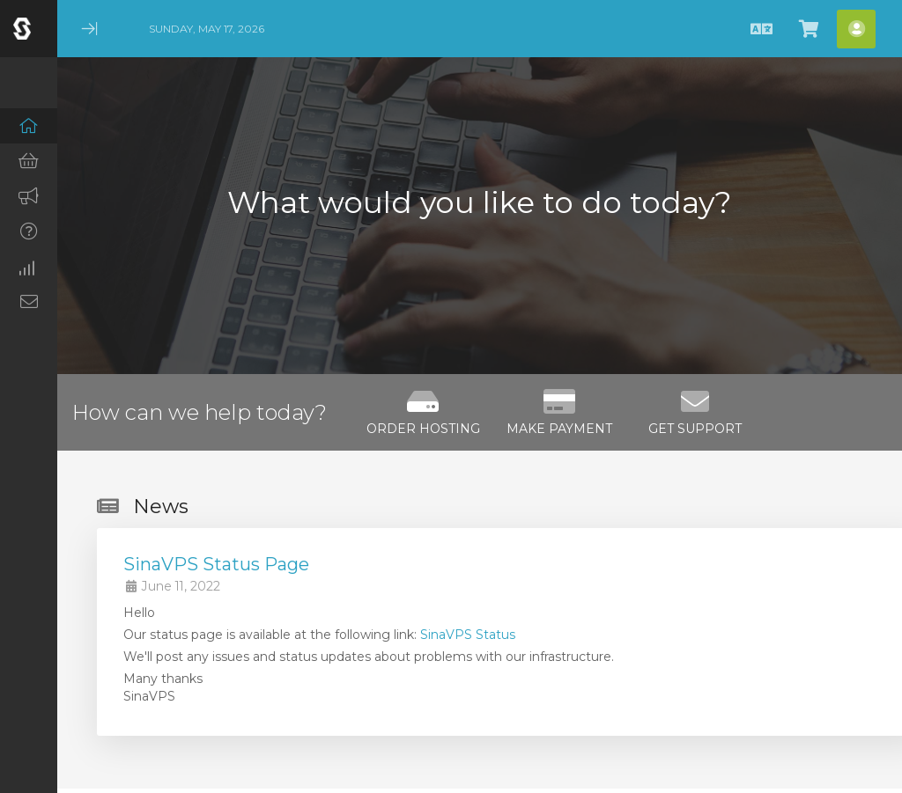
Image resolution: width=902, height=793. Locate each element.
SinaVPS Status (467, 634)
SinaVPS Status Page (216, 564)
